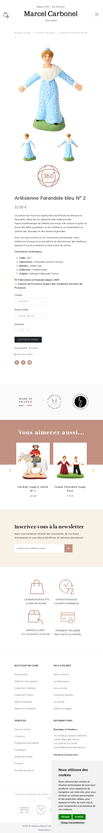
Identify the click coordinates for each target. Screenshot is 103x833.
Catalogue (20, 749)
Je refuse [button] (79, 817)
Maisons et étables (25, 708)
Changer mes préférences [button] (72, 823)
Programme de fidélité (27, 742)
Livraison (20, 736)
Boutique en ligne (23, 32)
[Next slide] (93, 470)
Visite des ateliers (63, 694)
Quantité (19, 324)
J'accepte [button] (65, 817)
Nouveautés (21, 674)
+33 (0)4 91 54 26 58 (37, 634)
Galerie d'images (63, 708)
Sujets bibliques (23, 701)
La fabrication (61, 681)
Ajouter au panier (28, 339)
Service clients (23, 729)
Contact (19, 763)
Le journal (59, 701)
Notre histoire (61, 674)
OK (68, 548)
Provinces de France (45, 32)
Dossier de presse (24, 770)
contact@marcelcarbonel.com (69, 747)
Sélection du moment (26, 681)
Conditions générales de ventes (32, 794)
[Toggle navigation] (97, 14)
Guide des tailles (24, 354)
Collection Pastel (24, 694)
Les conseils (60, 688)
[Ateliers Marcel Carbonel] (51, 13)
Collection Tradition (25, 688)
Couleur (18, 294)
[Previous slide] (10, 470)
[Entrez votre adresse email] (40, 548)
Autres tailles (21, 309)
